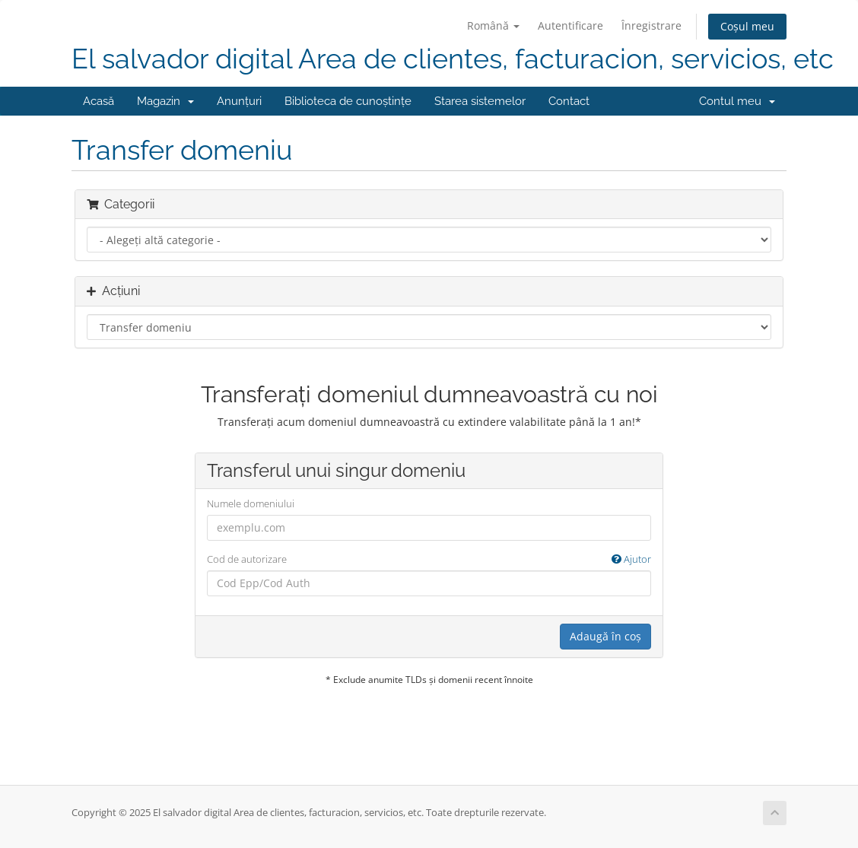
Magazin (165, 101)
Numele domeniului (250, 503)
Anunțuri (239, 101)
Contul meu (737, 101)
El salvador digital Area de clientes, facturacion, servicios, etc (453, 59)
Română (493, 25)
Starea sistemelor (480, 101)
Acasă (98, 101)
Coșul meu (747, 26)
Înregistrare (651, 25)
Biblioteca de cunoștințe (348, 101)
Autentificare (570, 25)
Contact (568, 101)
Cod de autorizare (429, 559)
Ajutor (631, 559)
